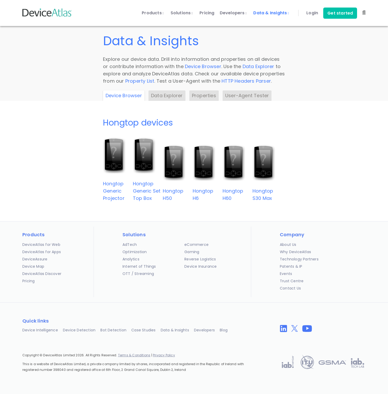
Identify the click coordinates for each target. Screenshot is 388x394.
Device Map (33, 266)
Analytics (130, 259)
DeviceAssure (34, 259)
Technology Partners (299, 259)
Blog (224, 330)
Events (286, 273)
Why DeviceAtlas (295, 251)
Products (153, 13)
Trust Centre (291, 281)
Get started (340, 13)
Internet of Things (139, 266)
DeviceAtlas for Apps (41, 251)
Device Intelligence (40, 330)
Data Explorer (258, 66)
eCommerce (196, 244)
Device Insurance (200, 266)
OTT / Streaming (138, 273)
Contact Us (290, 288)
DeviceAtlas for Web (41, 244)
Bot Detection (113, 330)
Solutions (182, 13)
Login (312, 13)
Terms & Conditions (134, 355)
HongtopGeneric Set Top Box (146, 190)
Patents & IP (291, 266)
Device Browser (203, 66)
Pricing (206, 13)
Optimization (134, 251)
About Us (288, 244)
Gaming (191, 251)
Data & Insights (271, 13)
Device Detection (79, 330)
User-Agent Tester (247, 95)
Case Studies (143, 330)
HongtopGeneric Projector (114, 190)
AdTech (129, 244)
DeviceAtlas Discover (41, 273)
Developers (233, 13)
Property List (139, 81)
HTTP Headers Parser (246, 81)
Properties (204, 95)
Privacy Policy (164, 355)
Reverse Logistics (200, 259)
